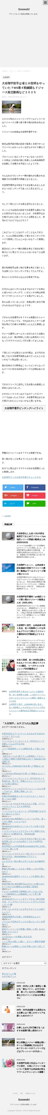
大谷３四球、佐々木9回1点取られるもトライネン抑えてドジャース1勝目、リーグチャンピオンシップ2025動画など (31, 664)
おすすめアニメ (9, 976)
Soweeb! (24, 9)
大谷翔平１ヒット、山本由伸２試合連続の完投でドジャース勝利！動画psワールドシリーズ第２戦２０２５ (31, 569)
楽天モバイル (30, 1093)
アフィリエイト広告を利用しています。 (24, 1104)
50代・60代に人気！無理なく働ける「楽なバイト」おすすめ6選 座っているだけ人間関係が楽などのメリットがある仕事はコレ (31, 992)
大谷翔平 (7, 516)
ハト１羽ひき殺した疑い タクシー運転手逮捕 (23, 941)
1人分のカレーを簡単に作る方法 (17, 937)
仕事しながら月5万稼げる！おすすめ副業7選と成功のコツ (30, 1029)
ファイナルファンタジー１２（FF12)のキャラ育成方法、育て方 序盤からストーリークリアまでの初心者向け (23, 781)
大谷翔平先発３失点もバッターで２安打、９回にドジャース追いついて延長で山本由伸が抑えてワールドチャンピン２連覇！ (31, 1067)
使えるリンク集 (9, 974)
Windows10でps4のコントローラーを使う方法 (23, 826)
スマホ (15, 1093)
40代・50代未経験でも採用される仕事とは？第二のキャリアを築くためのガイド (31, 1013)
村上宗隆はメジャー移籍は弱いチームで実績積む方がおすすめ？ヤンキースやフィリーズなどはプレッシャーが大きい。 (31, 1046)
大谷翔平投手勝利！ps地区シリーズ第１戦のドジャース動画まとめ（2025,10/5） (31, 600)
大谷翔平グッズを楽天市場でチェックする (21, 477)
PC (22, 1093)
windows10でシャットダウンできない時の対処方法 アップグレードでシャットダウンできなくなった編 (23, 901)
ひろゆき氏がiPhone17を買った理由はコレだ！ (23, 774)
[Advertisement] (24, 42)
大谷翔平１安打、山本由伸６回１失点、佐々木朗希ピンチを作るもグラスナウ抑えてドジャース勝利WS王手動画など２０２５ (31, 631)
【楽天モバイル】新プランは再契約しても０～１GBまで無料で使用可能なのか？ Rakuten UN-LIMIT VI (24, 759)
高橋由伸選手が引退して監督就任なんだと (21, 917)
